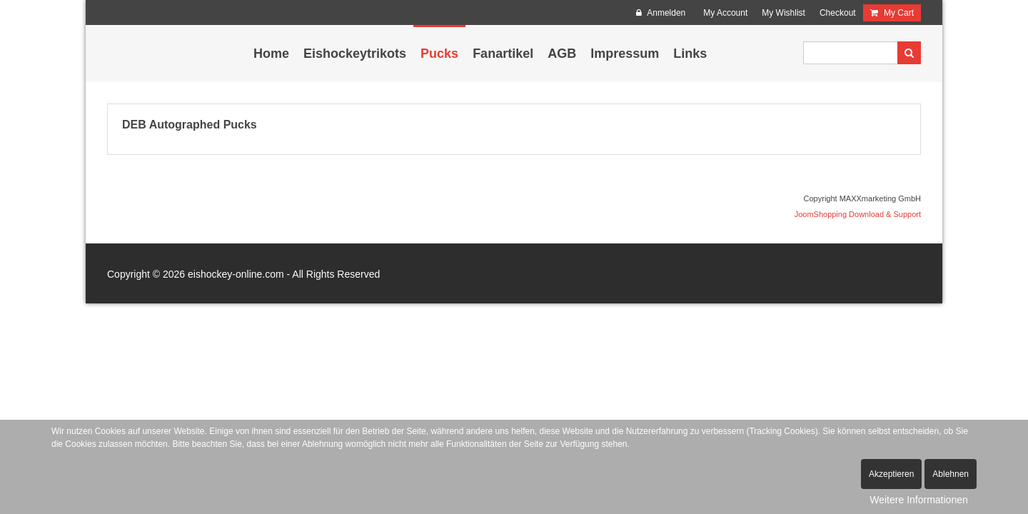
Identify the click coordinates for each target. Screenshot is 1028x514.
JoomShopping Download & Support (858, 214)
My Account (725, 13)
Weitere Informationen (918, 499)
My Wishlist (783, 13)
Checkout (838, 13)
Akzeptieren (891, 474)
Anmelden (661, 13)
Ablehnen (950, 474)
